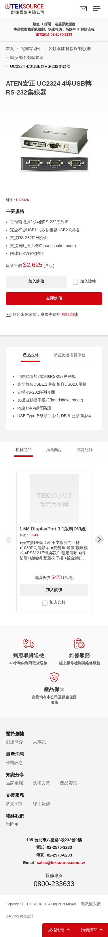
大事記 (39, 741)
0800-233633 (54, 884)
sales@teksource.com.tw (61, 862)
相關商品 (24, 449)
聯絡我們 (83, 8)
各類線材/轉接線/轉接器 (69, 48)
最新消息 (15, 754)
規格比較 (56, 930)
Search (70, 8)
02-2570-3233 (61, 34)
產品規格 (31, 355)
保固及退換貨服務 (69, 355)
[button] (99, 539)
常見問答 (14, 803)
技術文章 (41, 782)
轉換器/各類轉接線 (26, 57)
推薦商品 (54, 449)
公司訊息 (14, 762)
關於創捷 (15, 733)
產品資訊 (68, 782)
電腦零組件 (31, 48)
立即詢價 (54, 298)
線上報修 (41, 803)
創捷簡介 (14, 741)
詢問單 (12, 823)
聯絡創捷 (70, 314)
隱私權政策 (91, 904)
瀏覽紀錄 (85, 449)
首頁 (10, 48)
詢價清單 (89, 930)
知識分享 (15, 774)
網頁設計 (26, 916)
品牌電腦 (14, 782)
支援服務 (15, 795)
